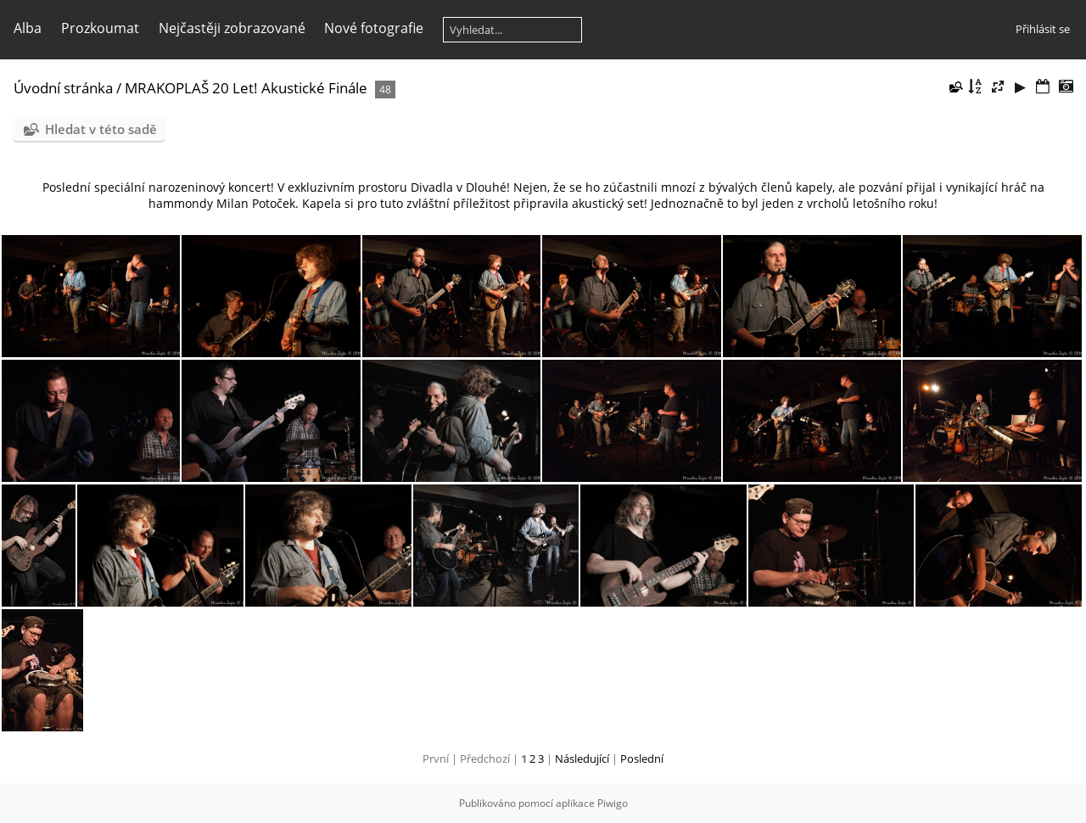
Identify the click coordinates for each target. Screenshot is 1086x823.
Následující (582, 758)
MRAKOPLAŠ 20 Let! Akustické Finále (246, 88)
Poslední (641, 758)
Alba (28, 28)
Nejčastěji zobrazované (232, 28)
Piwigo (612, 803)
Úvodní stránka (63, 88)
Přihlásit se (1043, 28)
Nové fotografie (373, 28)
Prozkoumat (100, 28)
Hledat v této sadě (101, 128)
